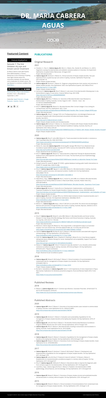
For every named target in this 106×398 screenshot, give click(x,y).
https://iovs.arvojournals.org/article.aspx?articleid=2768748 (54, 310)
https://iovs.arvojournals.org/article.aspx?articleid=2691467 (54, 345)
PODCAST (58, 2)
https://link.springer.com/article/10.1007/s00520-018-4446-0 (54, 243)
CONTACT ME (68, 2)
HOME (9, 2)
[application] (19, 89)
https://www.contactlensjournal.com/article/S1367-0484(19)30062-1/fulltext (58, 229)
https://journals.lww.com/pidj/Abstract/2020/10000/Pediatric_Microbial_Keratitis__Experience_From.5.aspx (68, 184)
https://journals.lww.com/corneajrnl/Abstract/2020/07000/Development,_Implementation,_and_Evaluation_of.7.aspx (71, 192)
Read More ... (11, 85)
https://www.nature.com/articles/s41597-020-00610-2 (52, 167)
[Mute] (25, 89)
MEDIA (77, 2)
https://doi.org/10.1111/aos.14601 (46, 87)
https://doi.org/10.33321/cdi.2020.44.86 (48, 150)
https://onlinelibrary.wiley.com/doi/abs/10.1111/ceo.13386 (53, 235)
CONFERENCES (47, 2)
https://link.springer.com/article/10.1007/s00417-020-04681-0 (54, 175)
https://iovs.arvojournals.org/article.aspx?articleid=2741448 (54, 330)
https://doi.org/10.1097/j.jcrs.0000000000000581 (50, 95)
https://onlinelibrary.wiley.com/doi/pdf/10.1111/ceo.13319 (53, 265)
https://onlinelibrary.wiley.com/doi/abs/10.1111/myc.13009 (53, 207)
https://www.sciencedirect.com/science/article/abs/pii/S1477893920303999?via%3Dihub (62, 142)
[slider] (17, 89)
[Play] (9, 89)
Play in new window (23, 92)
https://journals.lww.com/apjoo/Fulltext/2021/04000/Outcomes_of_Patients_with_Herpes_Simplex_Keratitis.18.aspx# (71, 130)
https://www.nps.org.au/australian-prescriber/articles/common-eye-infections (59, 292)
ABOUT (16, 2)
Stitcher (21, 101)
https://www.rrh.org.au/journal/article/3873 (49, 275)
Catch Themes (95, 395)
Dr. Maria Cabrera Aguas (22, 395)
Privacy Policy (41, 395)
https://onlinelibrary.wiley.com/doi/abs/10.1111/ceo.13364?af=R (55, 251)
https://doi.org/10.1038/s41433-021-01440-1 (49, 120)
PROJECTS (25, 2)
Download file (11, 92)
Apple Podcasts (18, 99)
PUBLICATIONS (35, 2)
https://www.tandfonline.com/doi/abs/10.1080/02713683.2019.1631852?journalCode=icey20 (63, 222)
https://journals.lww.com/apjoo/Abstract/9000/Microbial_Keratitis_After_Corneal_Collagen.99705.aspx (66, 110)
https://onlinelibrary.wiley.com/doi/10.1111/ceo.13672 (52, 200)
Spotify (16, 101)
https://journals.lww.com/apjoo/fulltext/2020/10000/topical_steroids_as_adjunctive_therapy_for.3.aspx (66, 159)
